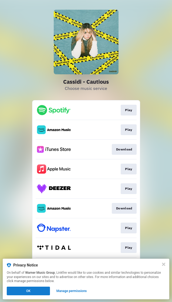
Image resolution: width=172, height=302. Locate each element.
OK (28, 291)
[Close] (163, 264)
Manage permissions (71, 291)
